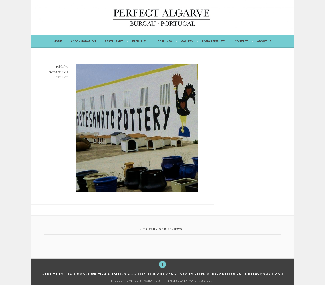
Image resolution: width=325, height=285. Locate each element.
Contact (241, 41)
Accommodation (83, 41)
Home (58, 41)
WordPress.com (201, 280)
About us (264, 41)
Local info (164, 41)
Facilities (139, 41)
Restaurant (114, 41)
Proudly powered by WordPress (136, 280)
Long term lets (214, 41)
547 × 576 (62, 77)
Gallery (187, 41)
